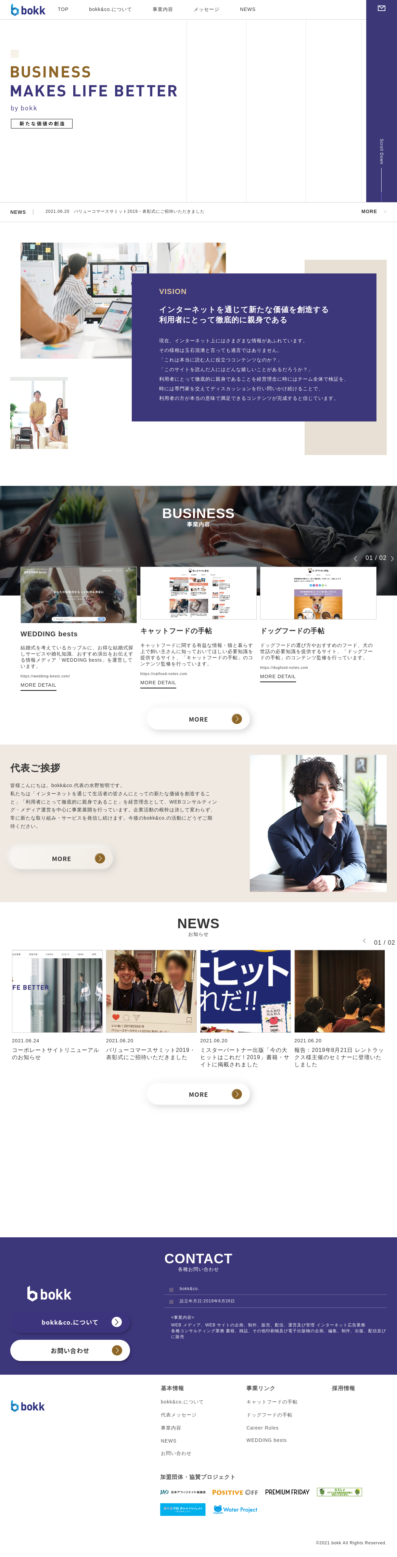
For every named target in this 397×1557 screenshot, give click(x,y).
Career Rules (262, 1428)
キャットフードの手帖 (272, 1402)
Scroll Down (381, 151)
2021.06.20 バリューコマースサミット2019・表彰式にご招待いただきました (137, 212)
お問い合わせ (70, 1351)
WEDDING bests (266, 1441)
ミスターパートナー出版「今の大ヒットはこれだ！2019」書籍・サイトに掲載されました (245, 1058)
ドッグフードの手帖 (269, 1415)
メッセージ (206, 9)
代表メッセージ (179, 1415)
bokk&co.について (110, 9)
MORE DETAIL (38, 685)
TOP (63, 9)
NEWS (248, 9)
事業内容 (163, 9)
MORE (369, 211)
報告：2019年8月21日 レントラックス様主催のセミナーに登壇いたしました (339, 1058)
